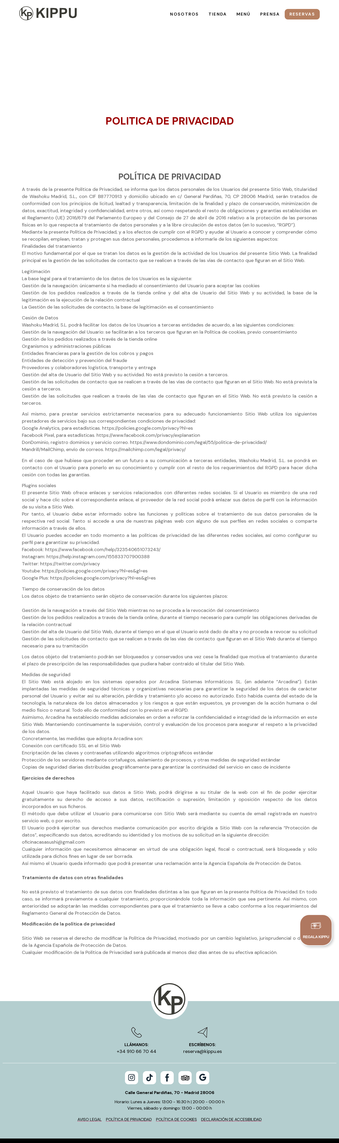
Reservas (302, 14)
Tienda (218, 14)
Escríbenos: (202, 1001)
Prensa (270, 14)
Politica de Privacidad (169, 77)
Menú (243, 14)
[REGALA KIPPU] (316, 926)
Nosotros (184, 14)
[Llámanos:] (136, 989)
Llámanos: (136, 1001)
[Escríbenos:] (202, 989)
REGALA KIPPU (316, 938)
